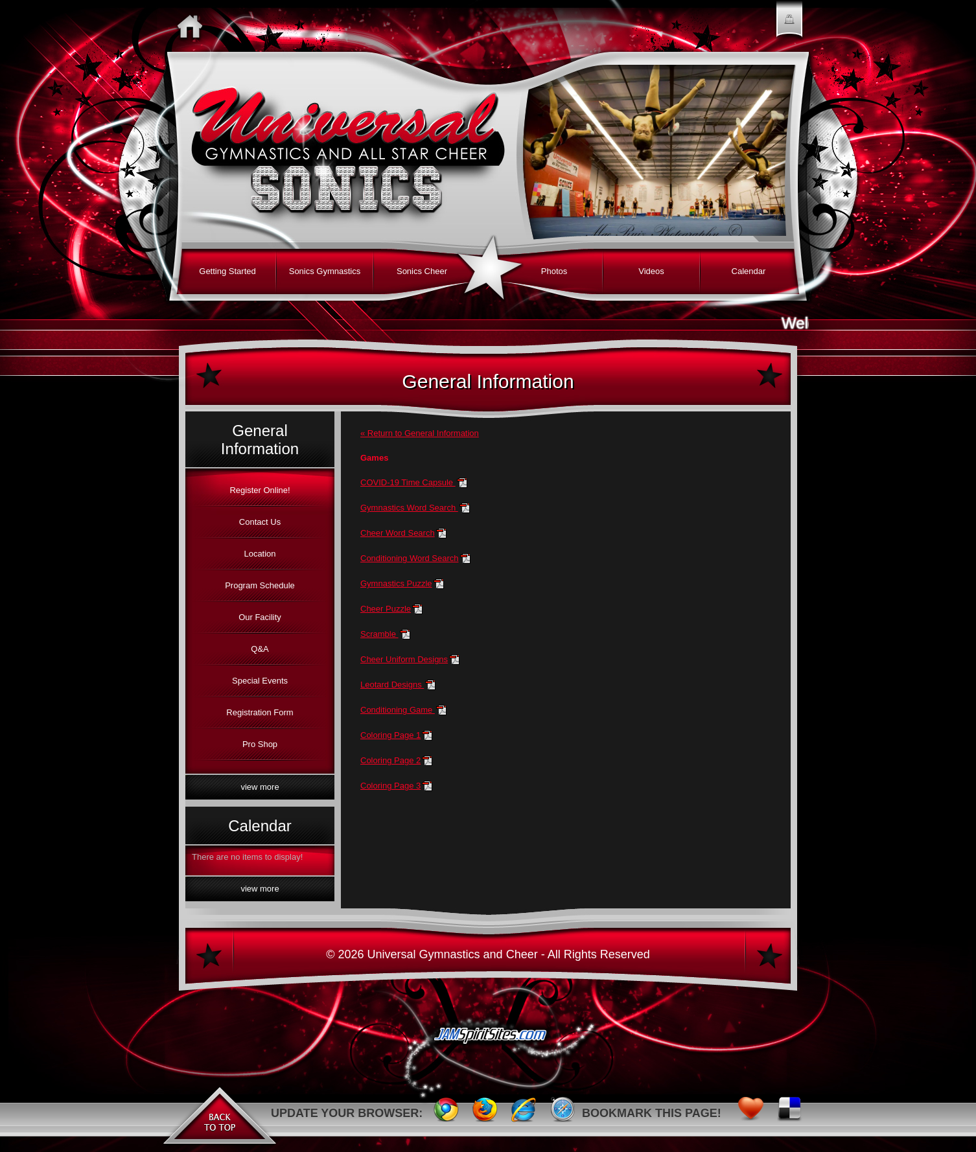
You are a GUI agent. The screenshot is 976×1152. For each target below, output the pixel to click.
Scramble (379, 634)
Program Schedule (260, 585)
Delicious (789, 1113)
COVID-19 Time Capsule (408, 482)
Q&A (259, 649)
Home (193, 26)
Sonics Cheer (422, 271)
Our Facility (259, 617)
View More (259, 787)
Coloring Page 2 (390, 760)
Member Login (789, 26)
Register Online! (259, 490)
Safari (562, 1113)
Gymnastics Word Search (409, 508)
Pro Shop (259, 744)
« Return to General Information (419, 433)
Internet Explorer (523, 1113)
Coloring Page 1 (390, 735)
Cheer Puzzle (385, 609)
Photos (554, 271)
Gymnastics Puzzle (396, 583)
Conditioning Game (397, 710)
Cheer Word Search (397, 533)
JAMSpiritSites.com (488, 1040)
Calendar (749, 271)
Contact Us (260, 522)
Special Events (260, 680)
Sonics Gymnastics (325, 271)
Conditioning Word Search (409, 558)
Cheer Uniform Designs (404, 659)
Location (259, 554)
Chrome (445, 1113)
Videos (651, 271)
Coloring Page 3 (390, 785)
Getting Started (227, 271)
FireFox (484, 1113)
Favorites (750, 1113)
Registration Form (259, 712)
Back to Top (219, 1113)
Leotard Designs (392, 684)
